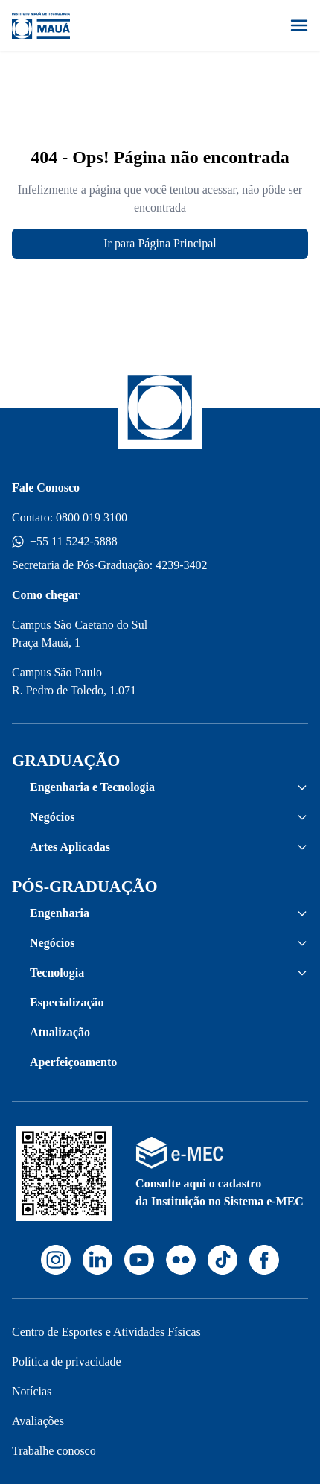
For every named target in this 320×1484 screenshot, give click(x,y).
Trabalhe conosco (54, 1451)
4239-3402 (181, 565)
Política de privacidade (66, 1361)
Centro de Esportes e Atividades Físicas (106, 1331)
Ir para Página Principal (160, 243)
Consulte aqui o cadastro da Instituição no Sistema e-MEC (219, 1192)
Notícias (31, 1391)
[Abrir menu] (299, 25)
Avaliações (38, 1421)
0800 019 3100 (91, 517)
